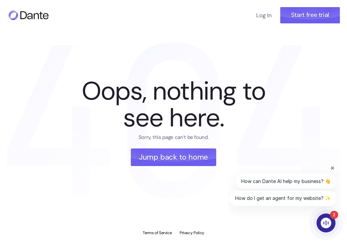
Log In (263, 15)
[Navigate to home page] (28, 15)
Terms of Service (157, 233)
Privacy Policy (192, 233)
